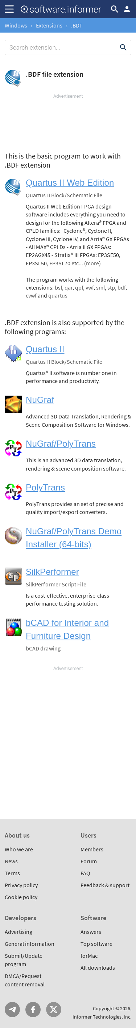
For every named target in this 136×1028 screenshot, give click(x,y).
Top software (96, 943)
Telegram (12, 1009)
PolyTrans (45, 487)
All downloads (98, 967)
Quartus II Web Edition (70, 183)
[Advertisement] (68, 121)
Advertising (18, 931)
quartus (57, 295)
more (92, 263)
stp (111, 287)
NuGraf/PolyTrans (61, 443)
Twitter (53, 1009)
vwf (90, 287)
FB (33, 1009)
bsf (58, 287)
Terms (12, 873)
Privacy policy (21, 885)
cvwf (31, 295)
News (11, 861)
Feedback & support (105, 885)
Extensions (49, 25)
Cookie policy (21, 897)
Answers (91, 931)
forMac (89, 955)
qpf (79, 287)
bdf (121, 287)
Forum (89, 861)
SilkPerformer (52, 572)
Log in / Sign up (127, 9)
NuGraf (40, 400)
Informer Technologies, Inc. (102, 1017)
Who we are (19, 849)
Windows (16, 25)
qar (69, 287)
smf (100, 287)
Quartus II (45, 349)
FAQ (85, 873)
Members (92, 849)
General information (29, 943)
